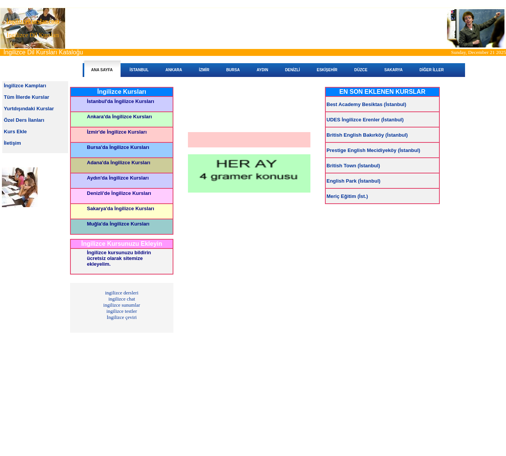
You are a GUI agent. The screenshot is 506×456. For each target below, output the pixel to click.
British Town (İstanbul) (353, 165)
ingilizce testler (121, 311)
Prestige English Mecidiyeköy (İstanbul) (373, 150)
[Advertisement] (252, 28)
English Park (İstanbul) (353, 181)
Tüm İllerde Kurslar (26, 97)
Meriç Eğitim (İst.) (347, 196)
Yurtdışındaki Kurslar (29, 108)
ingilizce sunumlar (121, 305)
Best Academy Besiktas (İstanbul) (366, 104)
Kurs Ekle (15, 131)
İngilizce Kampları (25, 85)
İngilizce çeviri (122, 317)
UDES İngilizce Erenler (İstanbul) (365, 120)
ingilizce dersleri (122, 293)
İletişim (12, 143)
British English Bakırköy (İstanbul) (367, 135)
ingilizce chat (121, 299)
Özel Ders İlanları (24, 120)
